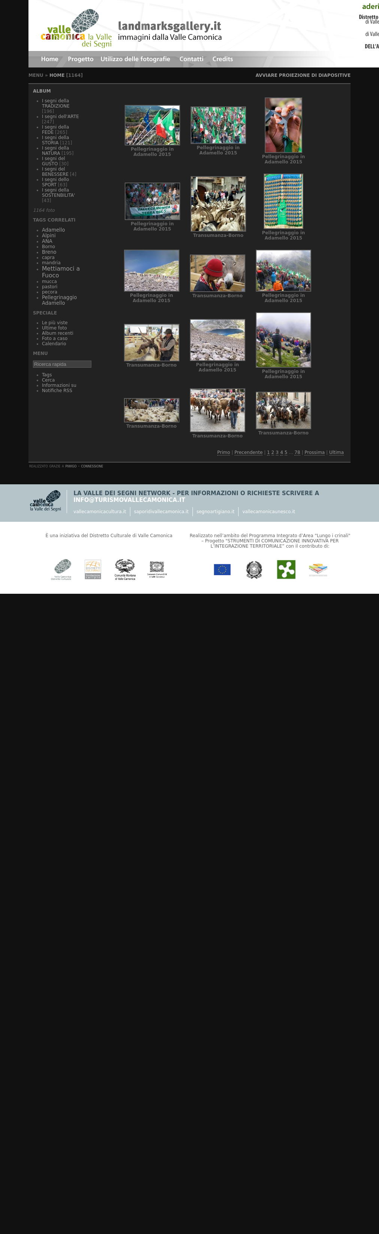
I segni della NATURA (55, 150)
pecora (49, 292)
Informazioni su (59, 385)
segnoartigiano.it (215, 511)
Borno (48, 246)
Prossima (314, 452)
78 (297, 452)
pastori (50, 286)
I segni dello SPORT (55, 182)
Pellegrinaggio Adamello (59, 300)
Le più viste (55, 322)
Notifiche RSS (57, 390)
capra (48, 257)
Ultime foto (54, 328)
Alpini (49, 235)
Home (56, 75)
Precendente (248, 452)
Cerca (48, 380)
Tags (47, 374)
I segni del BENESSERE (55, 171)
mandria (51, 262)
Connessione (92, 466)
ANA (47, 241)
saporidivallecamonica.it (161, 511)
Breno (49, 252)
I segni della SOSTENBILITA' (58, 192)
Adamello (53, 230)
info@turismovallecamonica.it (129, 500)
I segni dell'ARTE (60, 116)
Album (42, 91)
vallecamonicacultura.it (99, 511)
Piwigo (71, 466)
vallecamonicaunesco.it (268, 511)
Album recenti (57, 333)
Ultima (336, 452)
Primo (223, 452)
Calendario (54, 343)
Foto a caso (54, 338)
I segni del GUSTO (53, 161)
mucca (49, 281)
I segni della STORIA (55, 140)
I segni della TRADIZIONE (56, 103)
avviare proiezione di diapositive (303, 75)
